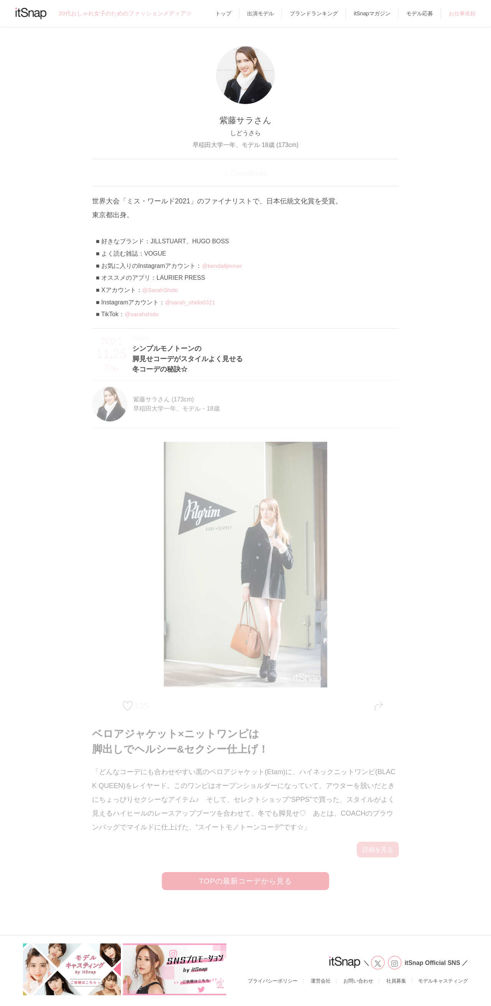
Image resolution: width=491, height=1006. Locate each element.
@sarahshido (143, 314)
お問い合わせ (358, 983)
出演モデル (260, 13)
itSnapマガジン (372, 13)
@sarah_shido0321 (191, 302)
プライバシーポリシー (273, 983)
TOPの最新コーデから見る (245, 882)
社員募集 (396, 983)
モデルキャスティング (443, 983)
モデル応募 (419, 13)
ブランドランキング (314, 13)
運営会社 (321, 983)
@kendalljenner (223, 266)
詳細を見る (377, 849)
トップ (223, 13)
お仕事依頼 (462, 13)
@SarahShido (161, 290)
